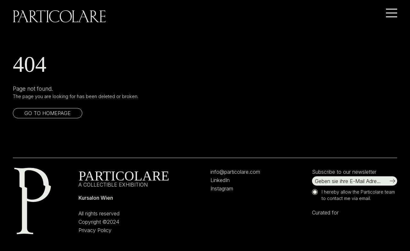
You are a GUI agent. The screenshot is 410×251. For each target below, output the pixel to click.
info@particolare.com (235, 172)
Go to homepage (47, 113)
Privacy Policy (94, 230)
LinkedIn (220, 180)
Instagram (221, 188)
